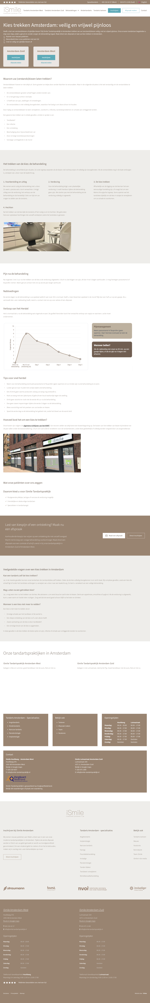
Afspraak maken (131, 10)
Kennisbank (138, 850)
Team (60, 729)
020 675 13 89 (86, 926)
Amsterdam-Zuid (16, 51)
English (142, 2)
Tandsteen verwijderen (88, 871)
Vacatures (62, 733)
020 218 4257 (12, 769)
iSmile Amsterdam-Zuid (91, 910)
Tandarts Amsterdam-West (33, 10)
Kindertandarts (86, 10)
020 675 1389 (81, 769)
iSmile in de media (140, 858)
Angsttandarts (14, 722)
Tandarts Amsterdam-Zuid (54, 10)
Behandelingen (71, 10)
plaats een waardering (34, 788)
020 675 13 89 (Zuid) (127, 2)
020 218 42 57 (10, 926)
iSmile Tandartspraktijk (14, 786)
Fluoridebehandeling (87, 854)
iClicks (145, 993)
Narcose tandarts (15, 729)
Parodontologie (14, 733)
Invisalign (83, 858)
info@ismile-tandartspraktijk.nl (19, 772)
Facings (82, 850)
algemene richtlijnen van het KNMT (37, 425)
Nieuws (136, 841)
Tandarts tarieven (99, 10)
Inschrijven (114, 10)
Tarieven (61, 722)
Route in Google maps (11, 921)
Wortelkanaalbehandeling (89, 876)
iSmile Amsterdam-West (15, 910)
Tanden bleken (85, 867)
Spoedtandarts (92, 2)
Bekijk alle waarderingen (15, 788)
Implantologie (14, 737)
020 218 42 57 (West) (109, 2)
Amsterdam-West (46, 51)
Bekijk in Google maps (14, 767)
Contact (144, 10)
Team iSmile (138, 854)
